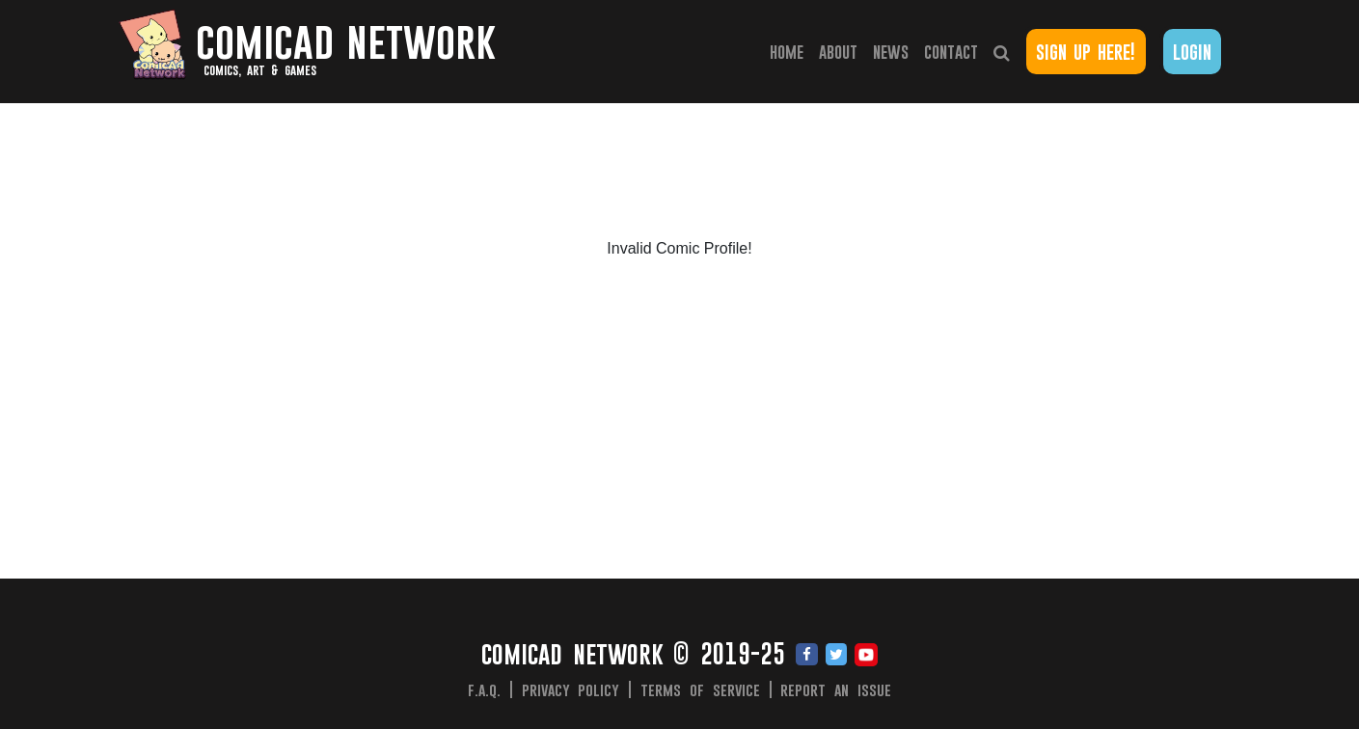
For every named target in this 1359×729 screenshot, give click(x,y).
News (891, 51)
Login (1192, 51)
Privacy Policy (571, 689)
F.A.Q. (484, 689)
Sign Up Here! (1085, 51)
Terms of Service (700, 689)
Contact (951, 51)
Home (790, 51)
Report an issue (835, 689)
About (838, 51)
